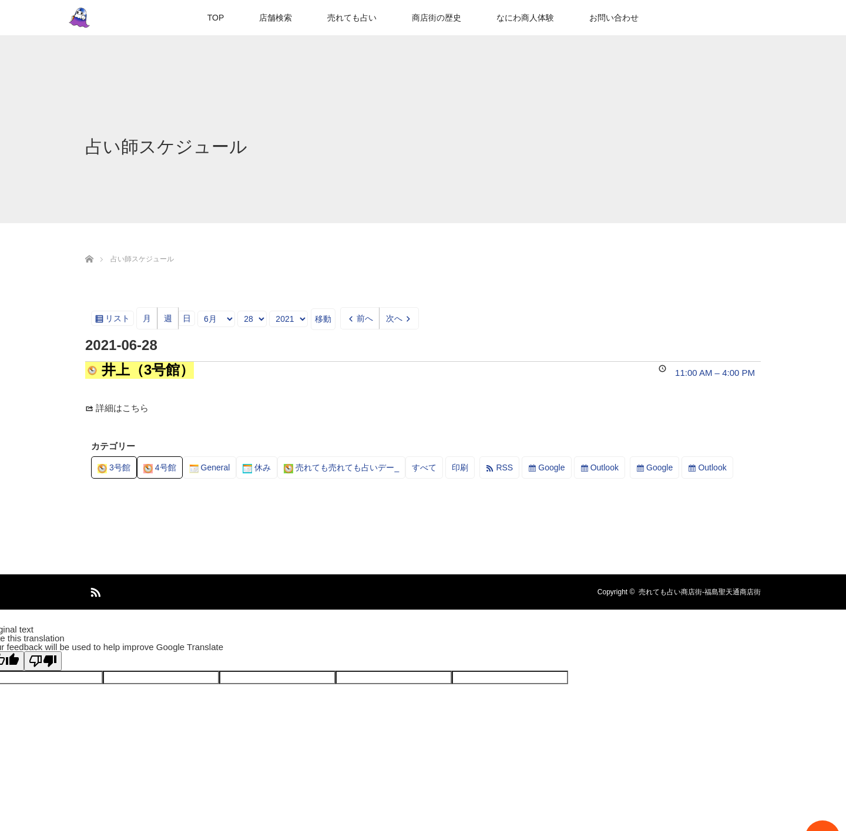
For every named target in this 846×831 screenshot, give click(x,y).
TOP (215, 17)
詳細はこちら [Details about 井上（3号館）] (122, 408)
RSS (504, 467)
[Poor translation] (43, 661)
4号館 (159, 467)
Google (551, 467)
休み (257, 467)
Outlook (604, 467)
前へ (365, 318)
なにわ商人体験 (525, 17)
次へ (394, 318)
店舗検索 (275, 17)
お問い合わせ (614, 17)
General (209, 467)
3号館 (114, 467)
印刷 (463, 469)
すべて (424, 467)
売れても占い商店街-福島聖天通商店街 (700, 592)
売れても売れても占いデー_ (341, 467)
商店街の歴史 (436, 17)
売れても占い (352, 17)
